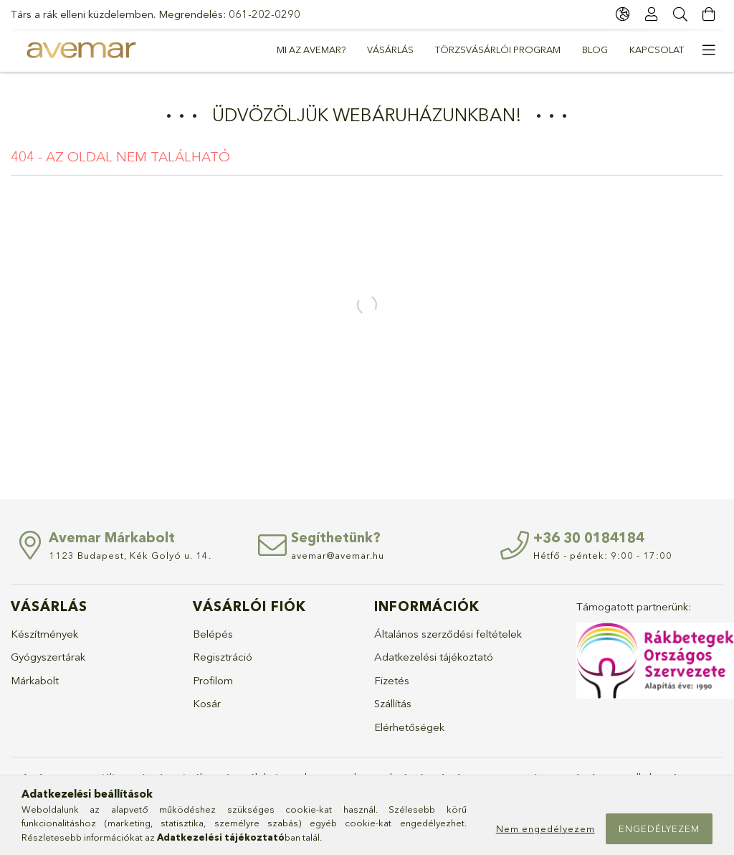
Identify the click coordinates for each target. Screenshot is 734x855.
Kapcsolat (656, 49)
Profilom (213, 680)
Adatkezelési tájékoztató (433, 656)
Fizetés (391, 680)
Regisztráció (222, 656)
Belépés (213, 634)
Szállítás (392, 703)
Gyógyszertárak (48, 656)
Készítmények (44, 634)
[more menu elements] (709, 50)
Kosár (207, 703)
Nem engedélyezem (545, 828)
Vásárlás (390, 49)
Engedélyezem (659, 828)
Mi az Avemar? (311, 49)
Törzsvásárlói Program (498, 49)
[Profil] (651, 14)
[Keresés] (680, 14)
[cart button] (709, 14)
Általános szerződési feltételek (448, 634)
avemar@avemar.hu (337, 555)
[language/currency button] (623, 14)
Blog (595, 49)
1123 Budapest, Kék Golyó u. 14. (130, 555)
